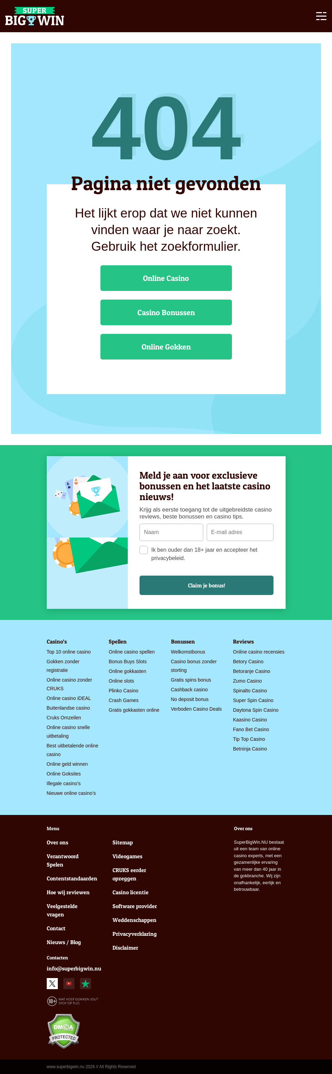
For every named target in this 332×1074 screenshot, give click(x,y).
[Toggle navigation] (321, 17)
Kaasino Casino (250, 719)
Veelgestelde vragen (62, 910)
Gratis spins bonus (191, 680)
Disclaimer (125, 947)
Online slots (121, 681)
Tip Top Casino (249, 739)
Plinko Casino (123, 690)
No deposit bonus (190, 699)
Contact (56, 928)
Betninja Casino (250, 749)
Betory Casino (248, 661)
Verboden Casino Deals (196, 709)
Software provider (135, 906)
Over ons (57, 842)
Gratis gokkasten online (134, 710)
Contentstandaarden (71, 878)
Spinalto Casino (250, 690)
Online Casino (166, 278)
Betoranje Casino (251, 671)
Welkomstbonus (188, 652)
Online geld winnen (67, 764)
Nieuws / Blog (64, 942)
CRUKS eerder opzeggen (129, 874)
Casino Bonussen (166, 312)
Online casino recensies (259, 652)
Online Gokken (166, 346)
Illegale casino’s (64, 783)
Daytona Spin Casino (256, 710)
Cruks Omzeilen (64, 717)
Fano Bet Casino (251, 729)
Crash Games (123, 700)
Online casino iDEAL (69, 698)
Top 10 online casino (69, 652)
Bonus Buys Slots (128, 661)
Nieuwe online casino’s (71, 793)
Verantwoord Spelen (63, 860)
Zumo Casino (247, 681)
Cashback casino (189, 689)
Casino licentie (131, 892)
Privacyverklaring (135, 933)
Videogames (127, 856)
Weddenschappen (134, 919)
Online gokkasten (127, 671)
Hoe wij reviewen (68, 892)
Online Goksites (64, 773)
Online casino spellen (132, 652)
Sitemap (123, 842)
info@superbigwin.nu (74, 968)
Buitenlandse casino (68, 708)
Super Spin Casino (253, 700)
